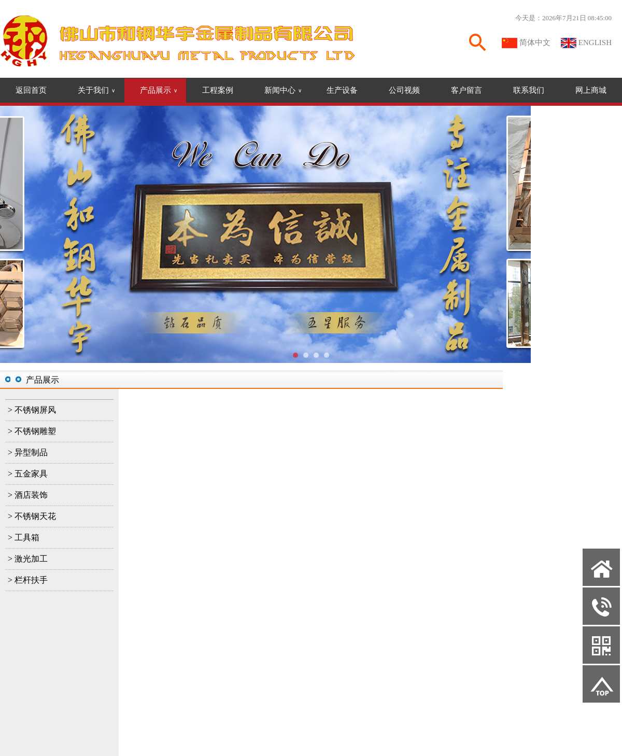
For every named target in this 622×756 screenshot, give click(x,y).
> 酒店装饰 (28, 495)
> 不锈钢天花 (32, 516)
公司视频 (404, 90)
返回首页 (31, 90)
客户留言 (466, 90)
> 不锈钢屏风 (32, 409)
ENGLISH (595, 42)
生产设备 (342, 90)
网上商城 (590, 90)
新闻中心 (283, 90)
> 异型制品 (28, 452)
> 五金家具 (28, 473)
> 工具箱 (23, 537)
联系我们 (528, 90)
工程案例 (217, 90)
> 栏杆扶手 (28, 580)
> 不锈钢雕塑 (32, 431)
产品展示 (158, 90)
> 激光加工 (28, 558)
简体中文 (534, 42)
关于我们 (96, 90)
